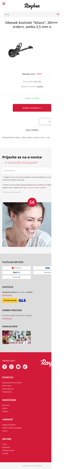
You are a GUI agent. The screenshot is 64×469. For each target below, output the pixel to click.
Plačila (4, 408)
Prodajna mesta (8, 450)
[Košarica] (58, 4)
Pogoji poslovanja (9, 425)
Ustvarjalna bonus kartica (12, 383)
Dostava (5, 411)
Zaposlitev (6, 447)
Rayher (40, 86)
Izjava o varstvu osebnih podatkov (35, 188)
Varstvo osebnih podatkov (12, 428)
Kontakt (5, 453)
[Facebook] (4, 366)
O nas (4, 444)
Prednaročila (7, 392)
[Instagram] (11, 366)
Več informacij (7, 295)
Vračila (4, 431)
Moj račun (6, 405)
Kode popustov (8, 389)
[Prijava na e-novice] (59, 170)
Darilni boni (6, 386)
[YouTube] (18, 366)
